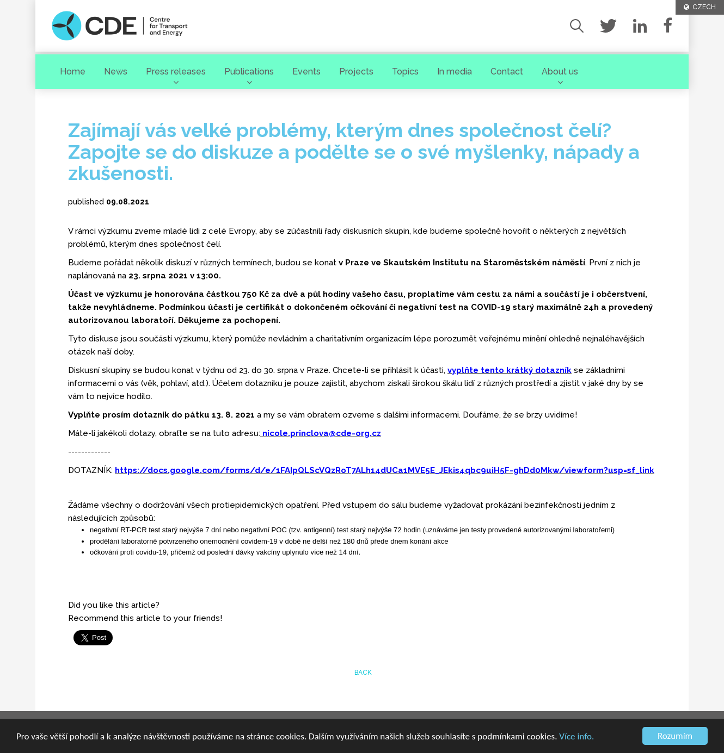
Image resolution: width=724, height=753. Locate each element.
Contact (506, 71)
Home (72, 71)
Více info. (576, 737)
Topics (405, 71)
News (115, 71)
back (362, 672)
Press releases (176, 71)
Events (306, 71)
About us (560, 71)
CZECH (700, 7)
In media (454, 71)
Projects (356, 71)
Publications (249, 71)
